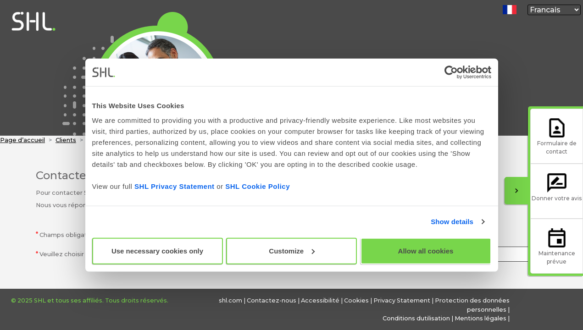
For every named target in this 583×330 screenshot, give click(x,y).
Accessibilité (320, 300)
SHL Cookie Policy (257, 186)
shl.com (230, 300)
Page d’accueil (22, 140)
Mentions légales (480, 318)
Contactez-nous (271, 300)
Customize (292, 250)
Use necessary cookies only (157, 250)
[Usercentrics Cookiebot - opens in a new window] (451, 72)
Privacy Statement (401, 300)
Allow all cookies (426, 250)
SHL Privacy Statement (174, 186)
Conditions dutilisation (416, 318)
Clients (66, 140)
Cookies (356, 300)
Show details (452, 222)
